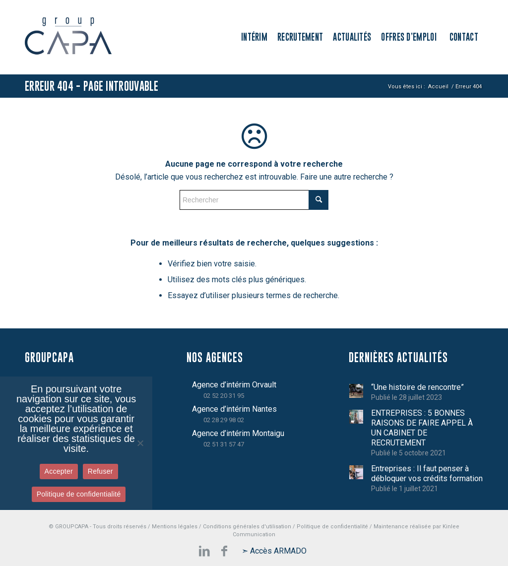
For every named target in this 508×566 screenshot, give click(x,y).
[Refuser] (140, 443)
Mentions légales (174, 526)
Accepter (59, 471)
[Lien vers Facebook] (224, 551)
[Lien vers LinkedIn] (204, 551)
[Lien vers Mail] (274, 551)
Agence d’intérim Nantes (234, 409)
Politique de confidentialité (332, 526)
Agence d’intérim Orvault (234, 384)
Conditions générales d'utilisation (247, 526)
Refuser (100, 471)
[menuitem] (254, 37)
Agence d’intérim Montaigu (238, 433)
